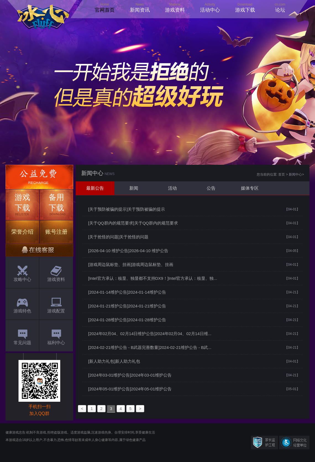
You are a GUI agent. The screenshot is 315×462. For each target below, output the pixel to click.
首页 (281, 174)
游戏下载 (245, 10)
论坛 (280, 10)
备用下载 (56, 202)
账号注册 (56, 232)
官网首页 (105, 10)
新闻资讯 (140, 10)
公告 (211, 188)
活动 (172, 188)
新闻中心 (295, 174)
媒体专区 (250, 188)
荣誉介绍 (22, 232)
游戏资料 (175, 10)
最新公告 (95, 188)
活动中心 (210, 10)
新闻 (133, 188)
